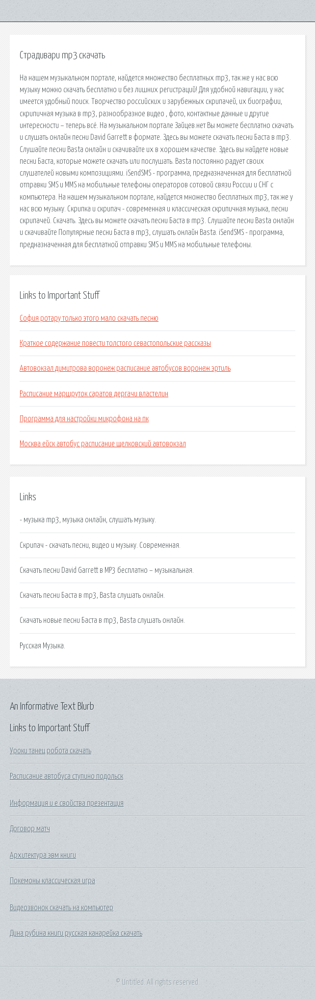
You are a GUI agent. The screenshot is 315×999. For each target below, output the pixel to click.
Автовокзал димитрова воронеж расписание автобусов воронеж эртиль (125, 368)
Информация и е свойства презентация (67, 803)
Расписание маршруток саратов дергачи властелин (94, 394)
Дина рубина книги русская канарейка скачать (76, 933)
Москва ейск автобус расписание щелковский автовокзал (103, 444)
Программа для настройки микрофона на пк (84, 419)
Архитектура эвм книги (43, 855)
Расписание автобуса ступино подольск (66, 776)
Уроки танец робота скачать (50, 751)
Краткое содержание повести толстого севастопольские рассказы (115, 343)
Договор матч (30, 829)
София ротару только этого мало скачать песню (89, 318)
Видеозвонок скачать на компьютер (61, 908)
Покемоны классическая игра (52, 881)
